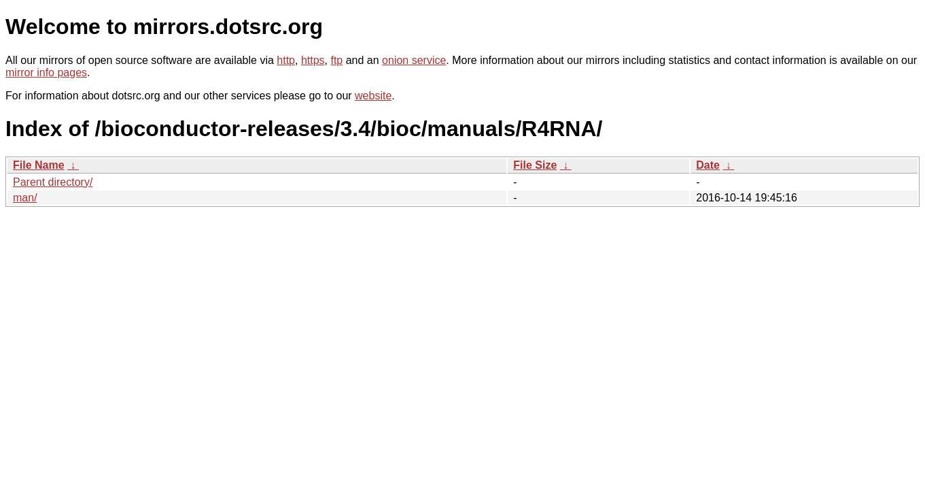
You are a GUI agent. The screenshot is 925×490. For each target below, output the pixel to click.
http (286, 60)
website (373, 95)
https (313, 60)
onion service (414, 60)
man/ (25, 197)
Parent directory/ (52, 182)
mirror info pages (46, 72)
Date (708, 165)
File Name (39, 165)
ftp (336, 60)
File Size (535, 165)
